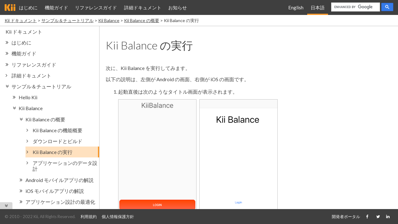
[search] (355, 7)
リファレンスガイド (96, 7)
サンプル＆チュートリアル (67, 20)
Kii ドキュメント (21, 20)
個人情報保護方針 (118, 216)
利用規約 (89, 216)
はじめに (28, 7)
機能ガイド (56, 7)
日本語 (318, 7)
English (295, 7)
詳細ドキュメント (142, 7)
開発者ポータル (346, 216)
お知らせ (177, 7)
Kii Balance (108, 20)
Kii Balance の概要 (141, 20)
